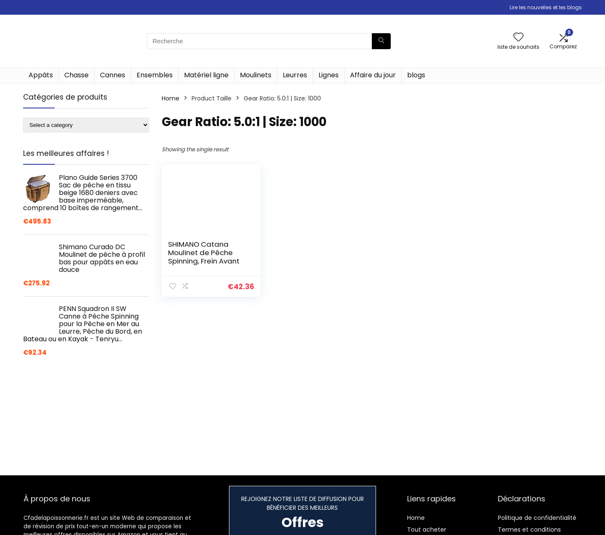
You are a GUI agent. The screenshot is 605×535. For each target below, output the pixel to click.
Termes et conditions (529, 529)
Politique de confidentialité (537, 518)
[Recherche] (381, 41)
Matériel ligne (206, 75)
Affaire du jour (373, 75)
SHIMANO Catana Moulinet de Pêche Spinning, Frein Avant (203, 252)
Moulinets (255, 75)
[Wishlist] (518, 38)
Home (170, 98)
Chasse (76, 75)
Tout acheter (426, 529)
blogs (416, 75)
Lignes (328, 75)
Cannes (112, 75)
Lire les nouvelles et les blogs (546, 7)
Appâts (41, 75)
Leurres (295, 75)
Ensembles (155, 75)
